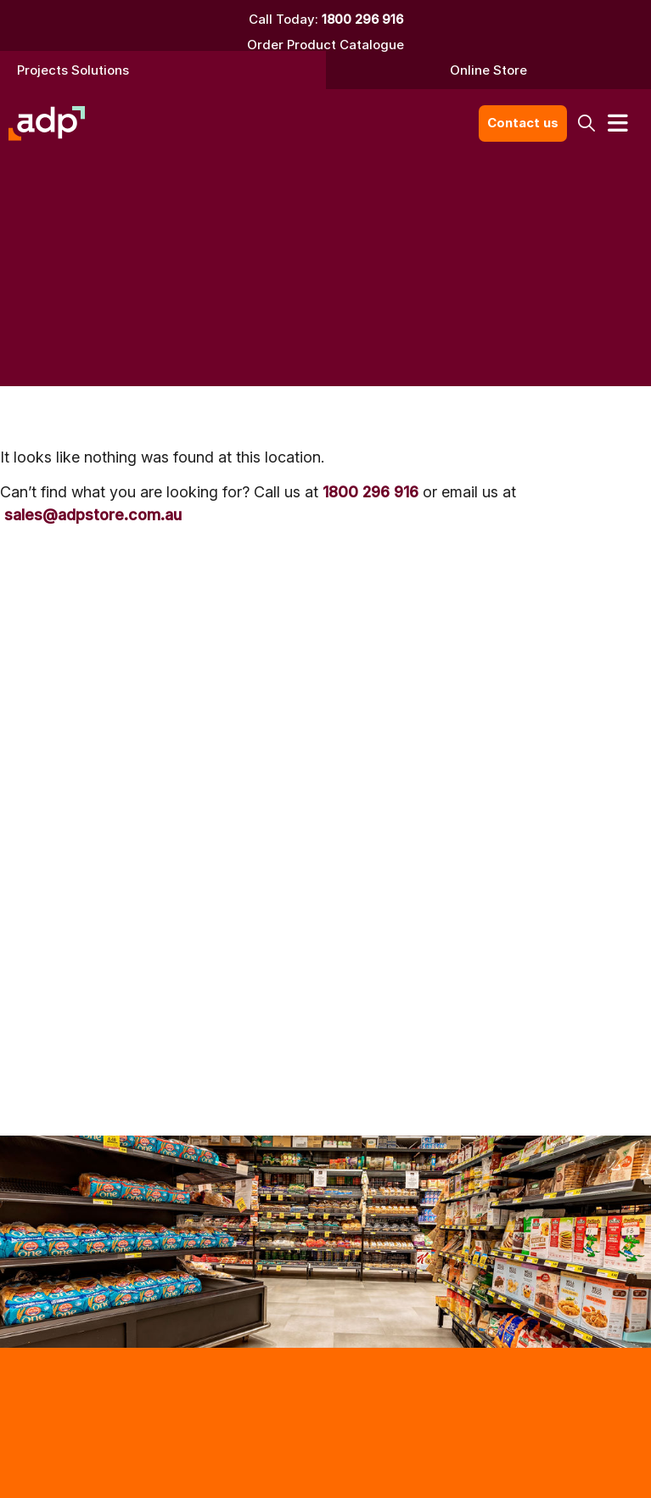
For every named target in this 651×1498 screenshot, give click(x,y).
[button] (587, 123)
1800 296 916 (362, 19)
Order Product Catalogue (325, 44)
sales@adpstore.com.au (93, 515)
